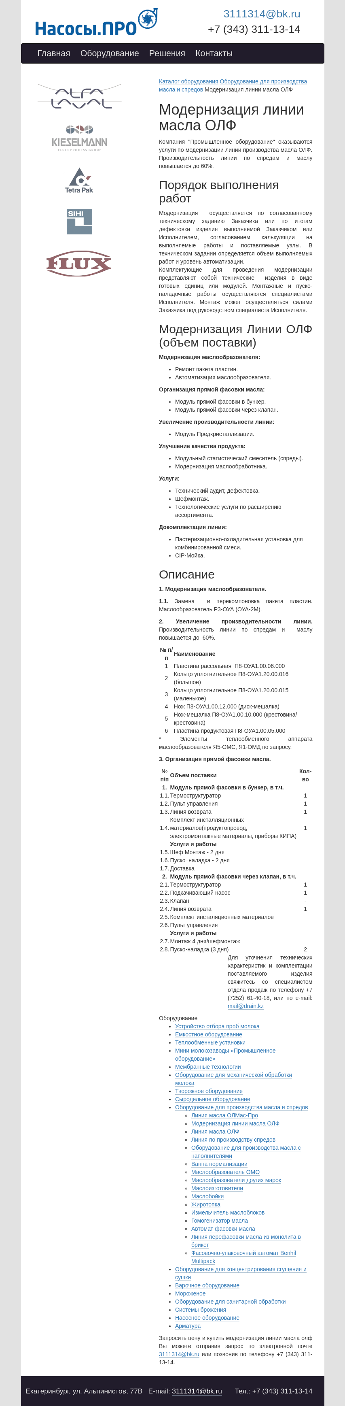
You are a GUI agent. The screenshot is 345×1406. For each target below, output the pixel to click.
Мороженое (190, 1293)
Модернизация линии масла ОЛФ (235, 1123)
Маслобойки (207, 1196)
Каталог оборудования (188, 81)
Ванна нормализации (219, 1164)
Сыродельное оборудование (212, 1099)
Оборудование (109, 53)
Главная (54, 53)
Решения (167, 53)
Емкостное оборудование (208, 1034)
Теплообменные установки (210, 1042)
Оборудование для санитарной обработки (230, 1301)
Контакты (214, 53)
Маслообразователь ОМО (225, 1172)
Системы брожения (200, 1309)
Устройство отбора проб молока (217, 1026)
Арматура (188, 1326)
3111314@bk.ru (262, 14)
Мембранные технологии (208, 1067)
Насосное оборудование (207, 1318)
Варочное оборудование (207, 1285)
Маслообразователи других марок (236, 1180)
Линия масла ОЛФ (215, 1131)
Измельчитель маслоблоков (228, 1212)
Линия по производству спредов (233, 1139)
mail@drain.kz (246, 1006)
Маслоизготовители (217, 1188)
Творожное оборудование (209, 1091)
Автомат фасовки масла (223, 1228)
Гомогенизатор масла (219, 1220)
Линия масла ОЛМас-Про (224, 1115)
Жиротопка (205, 1204)
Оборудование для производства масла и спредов (241, 1107)
